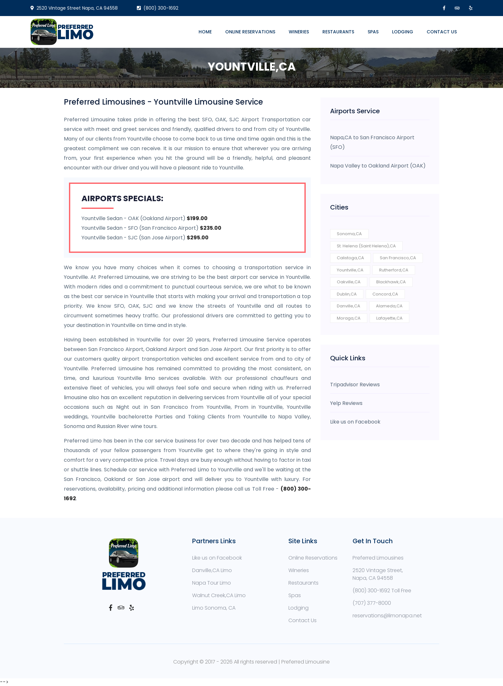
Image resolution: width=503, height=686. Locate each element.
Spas (373, 32)
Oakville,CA (349, 282)
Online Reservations (250, 32)
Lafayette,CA (389, 318)
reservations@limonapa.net (387, 615)
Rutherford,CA (393, 270)
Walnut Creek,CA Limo (219, 595)
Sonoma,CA (349, 234)
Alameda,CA (389, 306)
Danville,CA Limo (212, 570)
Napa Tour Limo (211, 583)
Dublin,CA (347, 294)
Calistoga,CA (350, 258)
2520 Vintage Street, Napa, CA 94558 (378, 574)
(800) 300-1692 (157, 8)
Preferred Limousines (378, 558)
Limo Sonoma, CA (213, 608)
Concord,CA (385, 294)
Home (205, 32)
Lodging (402, 32)
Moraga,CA (349, 318)
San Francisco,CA (398, 258)
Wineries (299, 32)
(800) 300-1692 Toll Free (382, 590)
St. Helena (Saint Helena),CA (366, 246)
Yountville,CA (350, 270)
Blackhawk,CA (391, 282)
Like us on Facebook (217, 558)
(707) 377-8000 (372, 603)
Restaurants (338, 32)
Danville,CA (348, 306)
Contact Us (442, 32)
